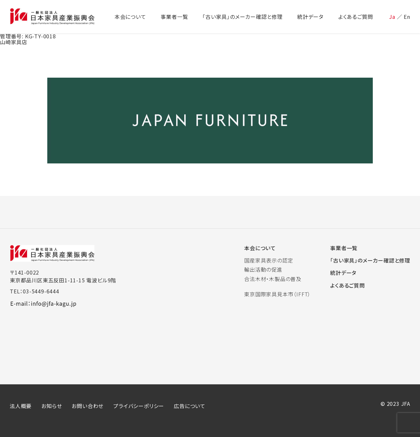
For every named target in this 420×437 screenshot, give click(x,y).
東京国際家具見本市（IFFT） (277, 294)
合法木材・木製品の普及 (272, 279)
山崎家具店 (13, 42)
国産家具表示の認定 (268, 260)
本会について (260, 248)
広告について (189, 406)
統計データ (343, 272)
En (407, 16)
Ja (392, 16)
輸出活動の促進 (263, 269)
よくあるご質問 (347, 285)
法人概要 (21, 406)
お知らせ (51, 406)
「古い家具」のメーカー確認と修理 (370, 260)
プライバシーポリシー (138, 406)
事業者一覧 (343, 248)
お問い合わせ (88, 406)
